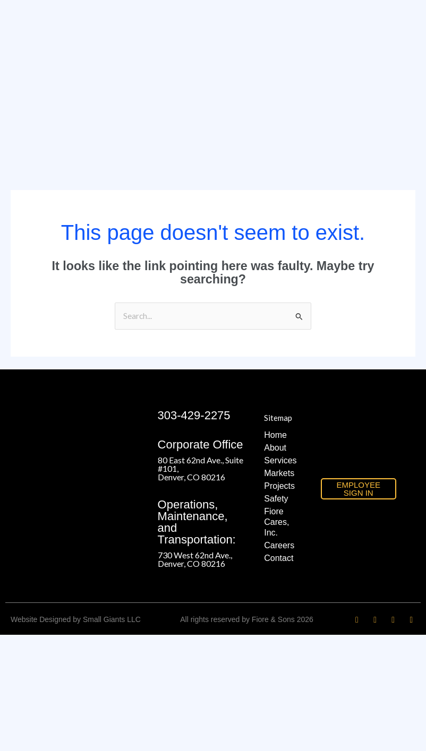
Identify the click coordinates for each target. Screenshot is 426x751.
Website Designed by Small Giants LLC (76, 619)
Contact (278, 558)
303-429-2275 (194, 415)
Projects (279, 485)
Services (280, 460)
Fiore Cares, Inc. (276, 522)
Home (275, 434)
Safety (276, 498)
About (275, 447)
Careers (279, 545)
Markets (279, 473)
